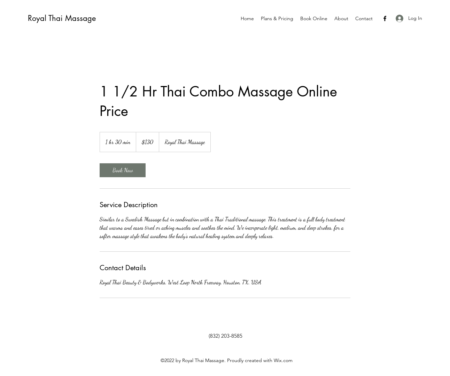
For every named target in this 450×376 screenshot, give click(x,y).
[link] (123, 170)
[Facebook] (384, 18)
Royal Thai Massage (62, 18)
